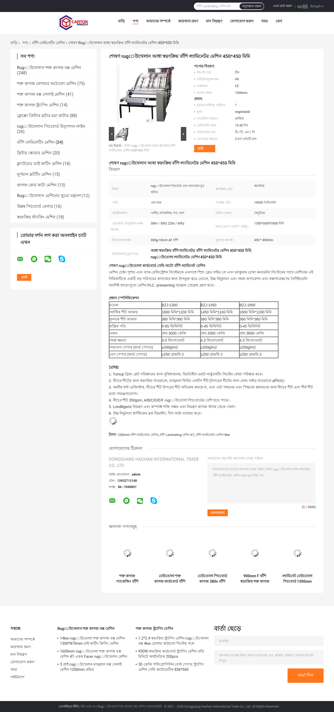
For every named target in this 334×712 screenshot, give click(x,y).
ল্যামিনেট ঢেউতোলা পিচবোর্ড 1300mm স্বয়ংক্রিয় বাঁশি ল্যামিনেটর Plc (297, 579)
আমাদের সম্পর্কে (158, 21)
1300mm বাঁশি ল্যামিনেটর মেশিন (137, 435)
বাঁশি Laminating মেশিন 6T (177, 435)
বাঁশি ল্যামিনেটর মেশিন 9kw (213, 435)
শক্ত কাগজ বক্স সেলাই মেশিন (41, 94)
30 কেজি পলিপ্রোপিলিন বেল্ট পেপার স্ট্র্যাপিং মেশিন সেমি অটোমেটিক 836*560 (171, 667)
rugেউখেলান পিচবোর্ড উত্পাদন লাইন (51, 126)
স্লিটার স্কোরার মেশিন (34, 152)
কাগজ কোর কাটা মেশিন (37, 184)
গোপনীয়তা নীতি (68, 706)
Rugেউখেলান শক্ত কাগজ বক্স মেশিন (49, 67)
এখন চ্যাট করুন (282, 6)
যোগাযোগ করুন (241, 21)
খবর (264, 21)
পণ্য (135, 21)
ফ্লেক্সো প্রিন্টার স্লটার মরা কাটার (43, 115)
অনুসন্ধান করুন (251, 6)
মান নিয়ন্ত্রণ (214, 21)
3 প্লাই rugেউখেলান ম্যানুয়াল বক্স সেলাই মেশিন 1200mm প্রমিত (91, 667)
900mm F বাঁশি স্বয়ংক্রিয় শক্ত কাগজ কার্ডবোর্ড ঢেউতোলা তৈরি (255, 579)
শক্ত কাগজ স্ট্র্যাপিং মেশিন (38, 104)
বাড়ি (121, 21)
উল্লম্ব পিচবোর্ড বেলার (35, 206)
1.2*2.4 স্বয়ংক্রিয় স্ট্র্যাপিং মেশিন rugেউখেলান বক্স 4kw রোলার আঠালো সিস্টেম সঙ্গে (173, 641)
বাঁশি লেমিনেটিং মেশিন (48, 43)
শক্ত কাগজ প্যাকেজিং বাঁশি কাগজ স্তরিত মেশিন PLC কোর (127, 579)
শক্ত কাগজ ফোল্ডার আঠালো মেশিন (46, 83)
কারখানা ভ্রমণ (188, 21)
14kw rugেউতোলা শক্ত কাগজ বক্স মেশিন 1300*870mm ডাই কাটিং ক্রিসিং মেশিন (92, 641)
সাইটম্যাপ (17, 677)
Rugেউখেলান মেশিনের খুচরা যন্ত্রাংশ (49, 195)
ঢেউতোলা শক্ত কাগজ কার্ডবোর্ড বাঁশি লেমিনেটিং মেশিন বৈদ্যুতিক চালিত (169, 579)
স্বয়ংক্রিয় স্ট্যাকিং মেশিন (36, 217)
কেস (279, 21)
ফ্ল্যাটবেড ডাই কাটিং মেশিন (39, 163)
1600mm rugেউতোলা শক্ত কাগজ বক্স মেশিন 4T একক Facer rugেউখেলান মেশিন (93, 654)
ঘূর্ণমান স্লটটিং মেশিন (34, 174)
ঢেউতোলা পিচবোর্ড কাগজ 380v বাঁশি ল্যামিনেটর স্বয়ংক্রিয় (212, 579)
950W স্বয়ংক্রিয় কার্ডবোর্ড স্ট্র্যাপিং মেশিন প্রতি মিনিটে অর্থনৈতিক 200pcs (171, 654)
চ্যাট (200, 148)
